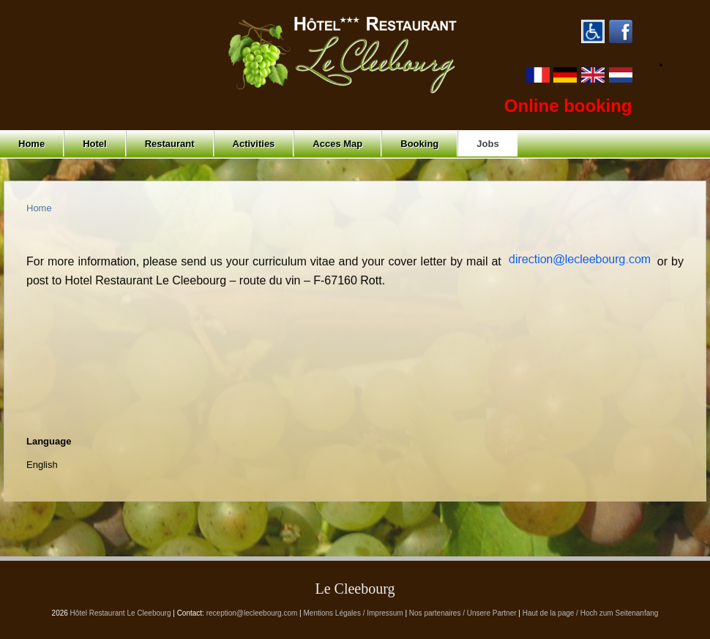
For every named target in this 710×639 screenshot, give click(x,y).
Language (48, 441)
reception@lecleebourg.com (252, 613)
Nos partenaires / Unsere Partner (463, 613)
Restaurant (170, 143)
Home (31, 143)
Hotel (95, 143)
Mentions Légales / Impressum (353, 613)
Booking (419, 143)
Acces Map (337, 143)
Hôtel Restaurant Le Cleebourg (120, 613)
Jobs (487, 143)
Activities (254, 143)
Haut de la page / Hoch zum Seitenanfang (591, 613)
